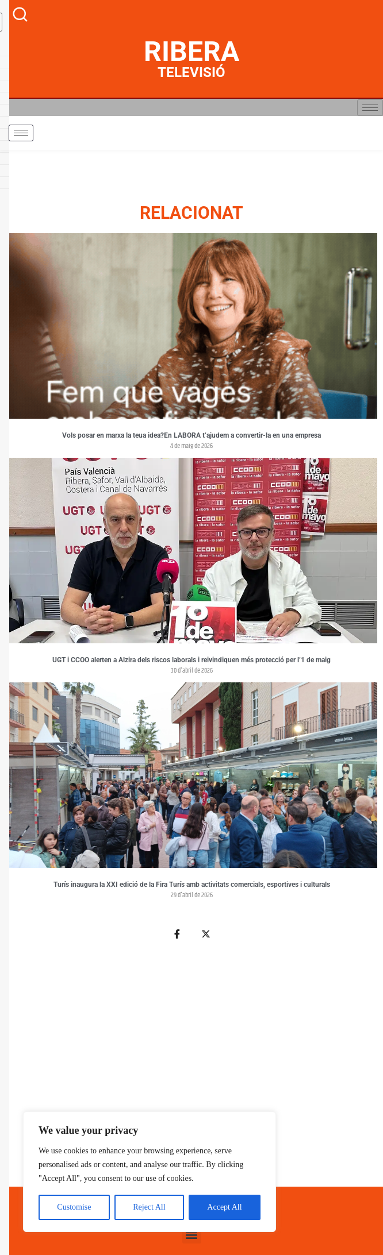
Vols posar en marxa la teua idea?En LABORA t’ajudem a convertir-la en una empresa (191, 435)
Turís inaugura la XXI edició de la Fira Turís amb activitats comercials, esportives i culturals (191, 885)
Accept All (224, 1207)
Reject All (149, 1207)
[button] (191, 1234)
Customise (74, 1207)
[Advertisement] (191, 1070)
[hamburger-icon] (370, 107)
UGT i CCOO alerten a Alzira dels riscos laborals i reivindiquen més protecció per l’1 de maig (191, 660)
